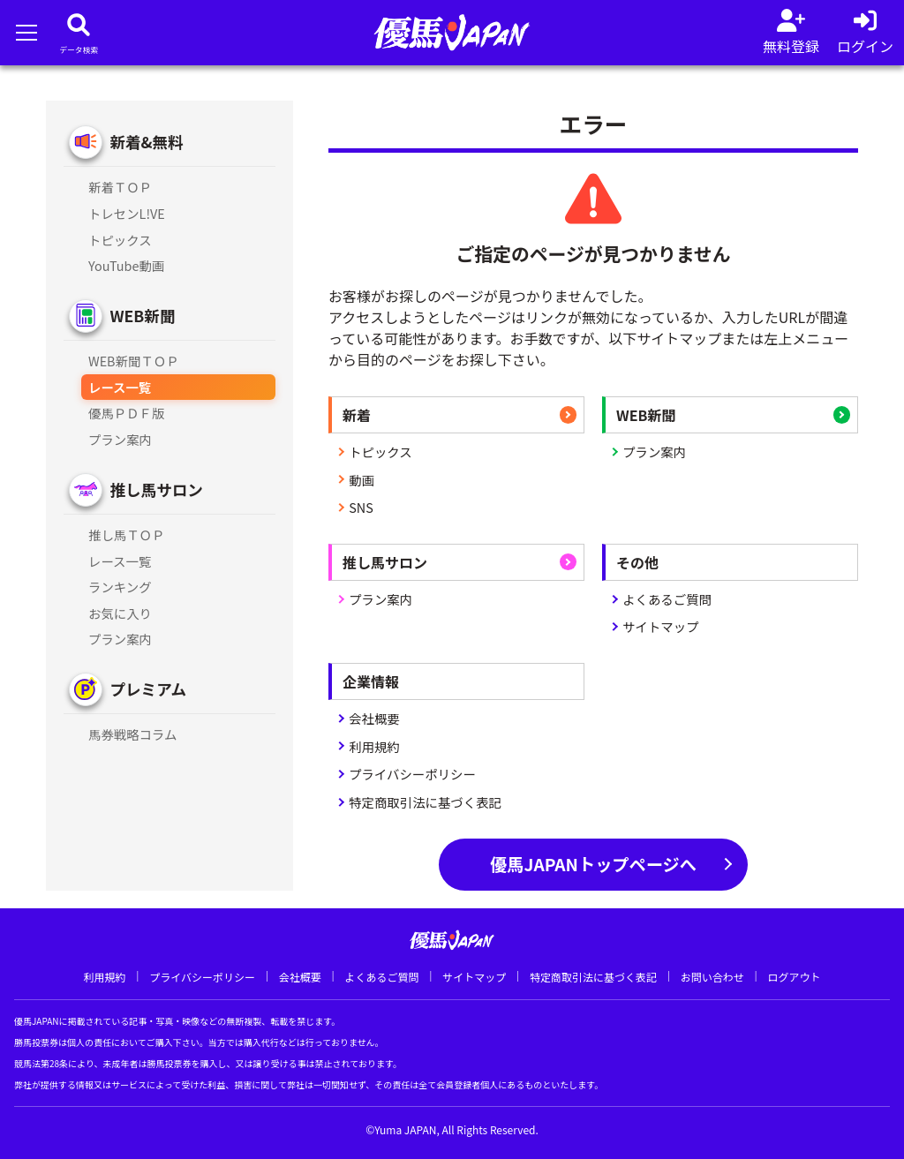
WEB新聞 (142, 316)
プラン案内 (654, 451)
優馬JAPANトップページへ (593, 864)
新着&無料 (146, 142)
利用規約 (374, 746)
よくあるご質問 (667, 599)
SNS (361, 507)
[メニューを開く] (26, 32)
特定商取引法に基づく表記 (425, 802)
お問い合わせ (712, 976)
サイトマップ (660, 626)
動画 (361, 479)
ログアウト (793, 976)
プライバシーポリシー (412, 773)
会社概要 (374, 718)
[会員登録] (791, 32)
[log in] (865, 32)
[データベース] (78, 33)
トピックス (380, 451)
